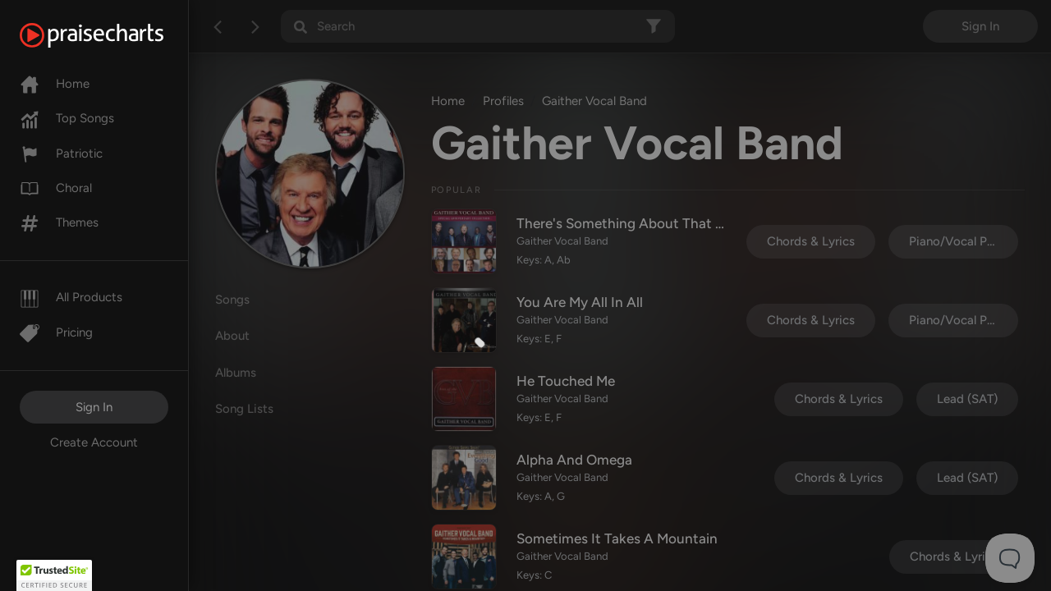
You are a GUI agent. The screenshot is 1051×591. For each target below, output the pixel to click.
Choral (56, 188)
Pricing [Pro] (56, 332)
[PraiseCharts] (112, 35)
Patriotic (61, 153)
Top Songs (67, 118)
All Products (71, 297)
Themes (59, 222)
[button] (54, 575)
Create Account (94, 442)
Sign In (94, 407)
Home (54, 83)
